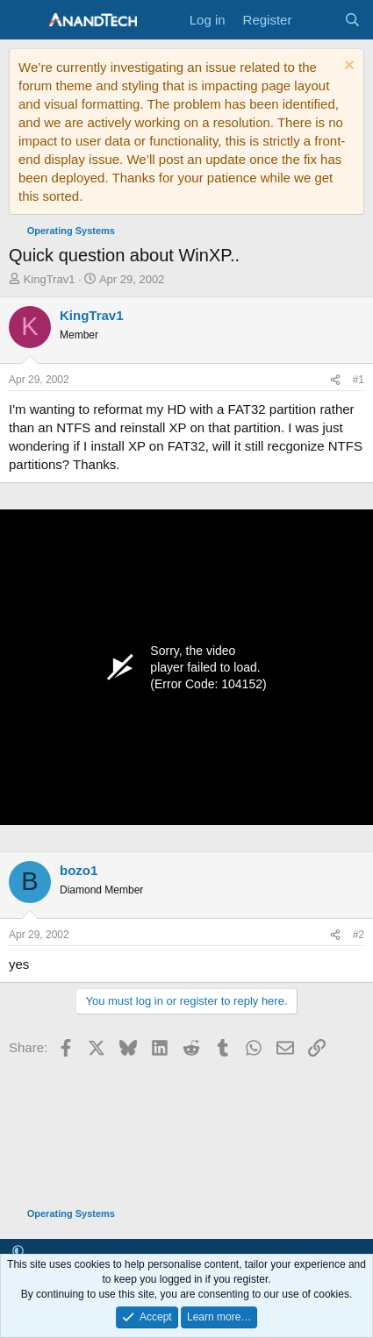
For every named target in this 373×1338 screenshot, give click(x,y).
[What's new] (317, 20)
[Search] (352, 20)
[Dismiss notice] (347, 67)
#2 (358, 935)
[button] (18, 1251)
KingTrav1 (49, 279)
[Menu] (24, 20)
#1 (358, 380)
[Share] (335, 380)
